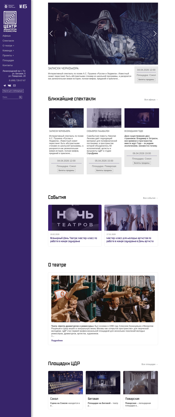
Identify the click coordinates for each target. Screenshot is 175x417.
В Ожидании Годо (133, 131)
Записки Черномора (63, 68)
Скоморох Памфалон (98, 131)
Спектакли (8, 40)
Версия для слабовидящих (13, 91)
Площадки (8, 60)
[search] (20, 97)
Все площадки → (150, 364)
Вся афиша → (151, 100)
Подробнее (57, 340)
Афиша (7, 35)
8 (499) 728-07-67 (17, 80)
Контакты (8, 65)
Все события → (150, 198)
